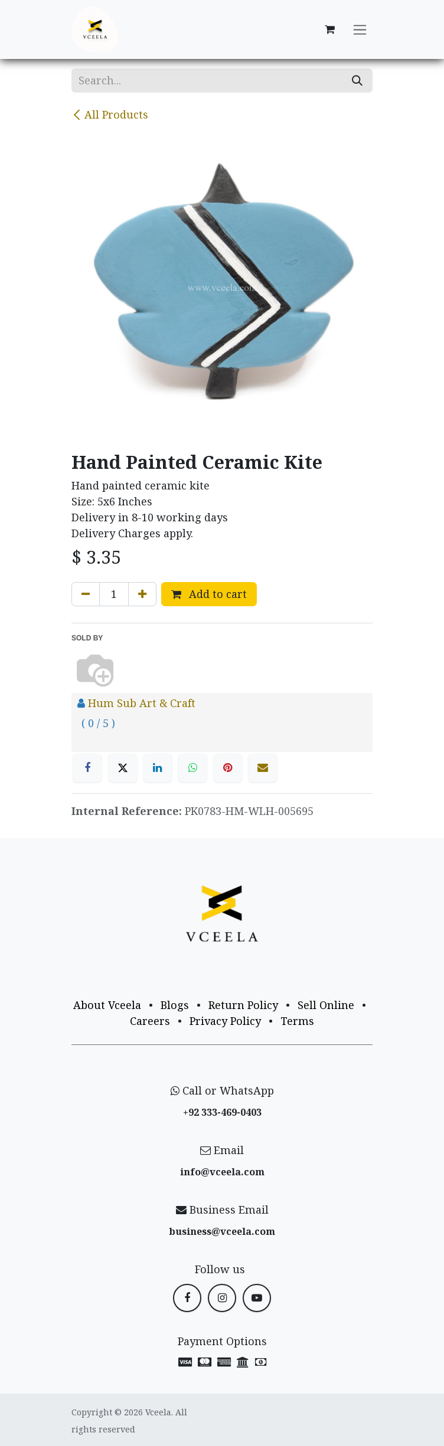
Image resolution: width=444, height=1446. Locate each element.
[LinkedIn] (157, 768)
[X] (123, 768)
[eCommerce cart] (329, 29)
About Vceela (107, 1005)
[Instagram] (222, 1298)
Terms (297, 1021)
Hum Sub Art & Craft (141, 703)
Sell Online (326, 1005)
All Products (109, 114)
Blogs (175, 1005)
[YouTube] (257, 1298)
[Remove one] (85, 594)
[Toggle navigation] (360, 30)
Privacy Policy (225, 1021)
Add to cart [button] (209, 594)
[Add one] (142, 594)
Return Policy (243, 1005)
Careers (150, 1021)
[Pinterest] (228, 768)
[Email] (263, 768)
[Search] (357, 80)
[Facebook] (87, 768)
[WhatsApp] (192, 768)
